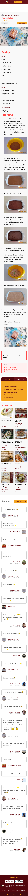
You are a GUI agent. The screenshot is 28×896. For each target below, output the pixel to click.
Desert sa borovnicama (10, 386)
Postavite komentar (20, 501)
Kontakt (11, 886)
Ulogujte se (18, 1)
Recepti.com (2, 886)
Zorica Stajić (16, 562)
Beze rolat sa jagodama (21, 418)
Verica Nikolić (16, 625)
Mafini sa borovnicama (10, 392)
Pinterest (23, 890)
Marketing (7, 886)
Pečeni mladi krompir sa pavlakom (7, 439)
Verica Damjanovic (15, 751)
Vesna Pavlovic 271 (13, 15)
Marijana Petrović (15, 683)
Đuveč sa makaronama (21, 461)
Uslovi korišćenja (21, 885)
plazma (14, 367)
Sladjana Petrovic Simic (14, 545)
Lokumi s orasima (7, 461)
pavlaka (8, 369)
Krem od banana (7, 418)
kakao (15, 369)
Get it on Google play (19, 881)
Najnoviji (7, 379)
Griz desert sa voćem (10, 384)
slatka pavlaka (9, 371)
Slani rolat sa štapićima (7, 482)
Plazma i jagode (8, 397)
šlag (7, 367)
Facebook (4, 890)
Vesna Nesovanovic (14, 712)
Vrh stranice (13, 877)
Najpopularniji (20, 379)
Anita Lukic (17, 849)
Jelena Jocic (16, 655)
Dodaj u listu (22, 23)
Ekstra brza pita (8, 395)
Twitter (9, 890)
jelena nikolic (11, 606)
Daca (18, 779)
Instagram (18, 890)
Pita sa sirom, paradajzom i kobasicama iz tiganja (21, 439)
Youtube (13, 890)
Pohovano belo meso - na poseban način (14, 389)
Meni (14, 894)
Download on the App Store (9, 881)
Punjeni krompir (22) (21, 482)
